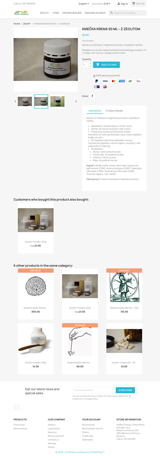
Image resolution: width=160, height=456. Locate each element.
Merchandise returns (92, 428)
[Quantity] (85, 65)
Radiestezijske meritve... (36, 307)
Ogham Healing (72, 12)
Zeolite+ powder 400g (35, 241)
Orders (85, 432)
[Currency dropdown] (107, 4)
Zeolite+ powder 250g (35, 362)
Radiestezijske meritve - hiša (124, 307)
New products (20, 428)
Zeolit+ (45, 12)
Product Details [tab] (114, 110)
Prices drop (19, 424)
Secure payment (56, 436)
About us (52, 432)
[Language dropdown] (84, 4)
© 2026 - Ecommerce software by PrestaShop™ (80, 452)
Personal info (88, 424)
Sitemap (52, 443)
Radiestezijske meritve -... (80, 362)
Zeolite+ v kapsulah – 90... (124, 362)
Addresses (87, 439)
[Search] (127, 13)
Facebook (17, 407)
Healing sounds (95, 12)
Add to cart (106, 65)
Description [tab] (95, 110)
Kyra (56, 12)
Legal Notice (54, 428)
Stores (51, 447)
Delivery (52, 424)
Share (92, 96)
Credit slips (87, 436)
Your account (91, 419)
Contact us (53, 439)
